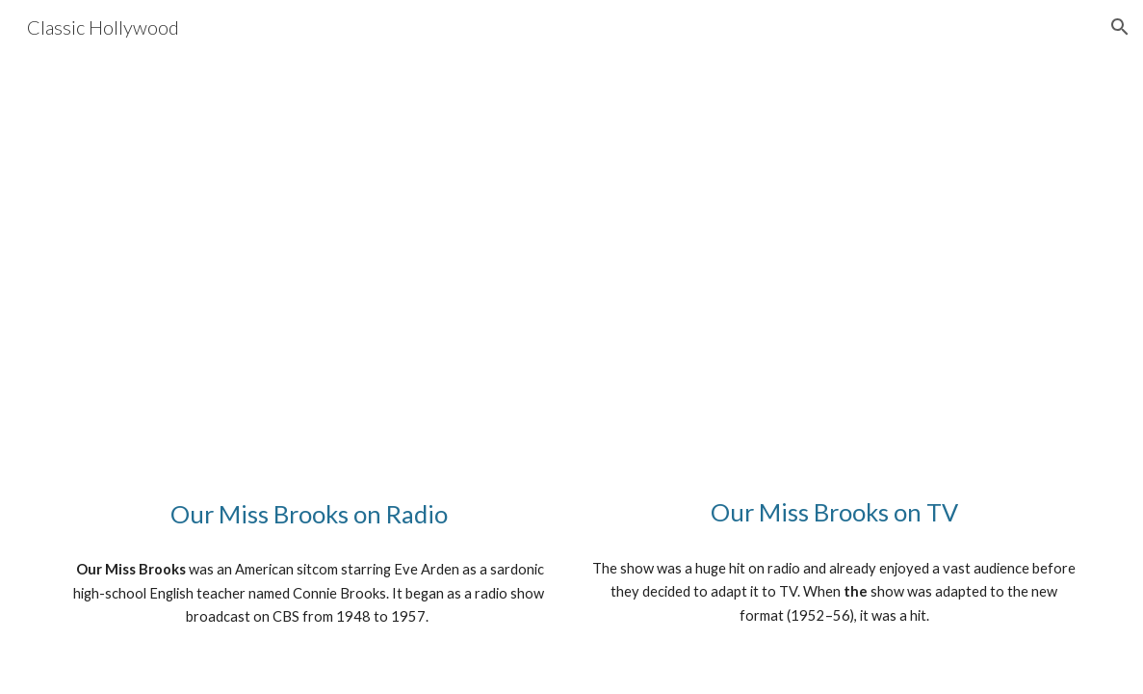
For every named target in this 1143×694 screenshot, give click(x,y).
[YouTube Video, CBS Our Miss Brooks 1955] (833, 279)
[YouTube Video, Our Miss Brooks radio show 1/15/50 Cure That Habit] (309, 280)
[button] (1120, 27)
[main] (309, 514)
